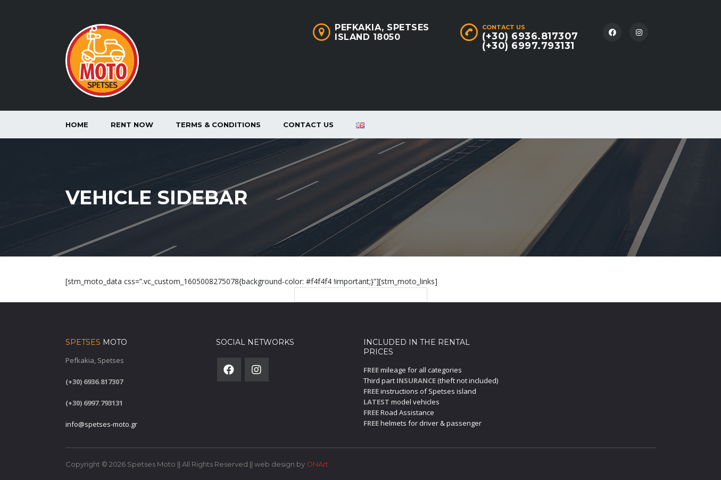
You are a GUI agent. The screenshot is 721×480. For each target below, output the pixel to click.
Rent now (132, 124)
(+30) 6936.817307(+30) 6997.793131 (530, 41)
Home (76, 124)
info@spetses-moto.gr (101, 424)
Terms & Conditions (218, 124)
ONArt (317, 464)
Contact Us (308, 124)
